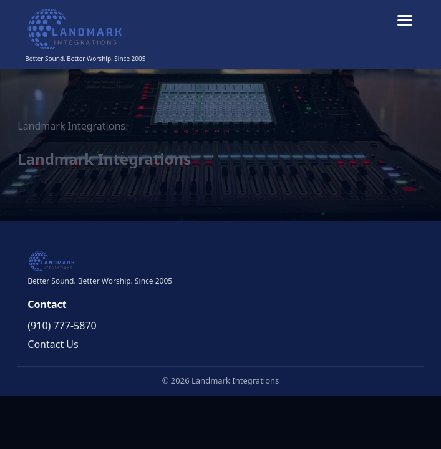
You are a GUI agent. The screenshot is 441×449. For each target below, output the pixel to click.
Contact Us (52, 344)
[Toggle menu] (405, 20)
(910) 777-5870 (61, 325)
